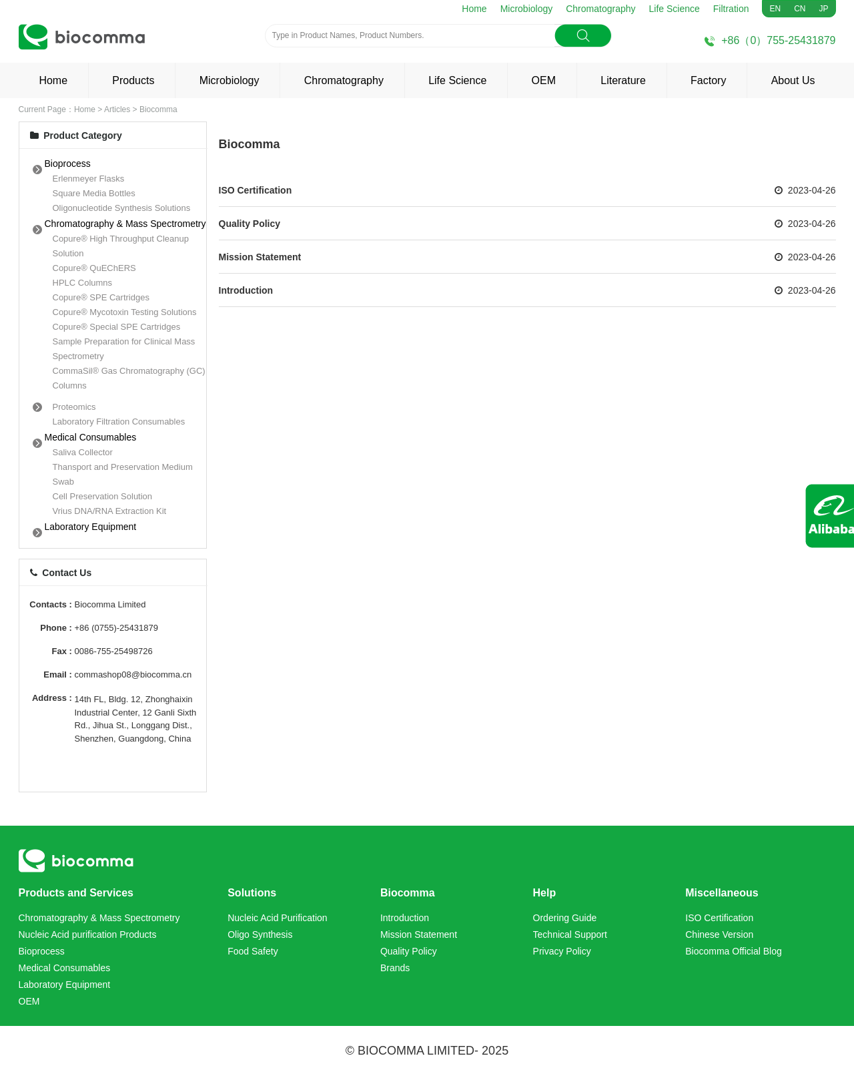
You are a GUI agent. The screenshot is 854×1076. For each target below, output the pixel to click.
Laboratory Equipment (91, 526)
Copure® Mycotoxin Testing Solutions (125, 312)
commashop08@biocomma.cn (133, 674)
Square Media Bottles (94, 193)
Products (133, 80)
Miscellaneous (721, 892)
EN (775, 8)
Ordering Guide (565, 917)
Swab (64, 482)
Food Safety (253, 951)
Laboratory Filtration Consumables (119, 422)
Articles (117, 109)
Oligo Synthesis (260, 934)
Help (544, 892)
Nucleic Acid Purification (277, 917)
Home (474, 8)
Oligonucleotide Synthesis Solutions (122, 208)
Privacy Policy (562, 951)
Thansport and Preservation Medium (123, 467)
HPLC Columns (83, 283)
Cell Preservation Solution (103, 496)
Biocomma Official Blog (733, 951)
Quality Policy (250, 223)
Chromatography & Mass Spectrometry (125, 223)
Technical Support (570, 934)
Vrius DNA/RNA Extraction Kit (110, 511)
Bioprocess (68, 163)
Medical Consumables (91, 437)
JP (823, 8)
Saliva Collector (83, 452)
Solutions (252, 892)
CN (799, 8)
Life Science (674, 8)
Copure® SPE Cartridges (101, 297)
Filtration (731, 8)
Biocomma (158, 109)
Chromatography (600, 8)
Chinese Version (719, 934)
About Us (793, 80)
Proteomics (74, 407)
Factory (708, 80)
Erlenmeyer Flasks (89, 179)
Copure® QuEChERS (94, 268)
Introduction (246, 290)
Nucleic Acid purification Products (88, 934)
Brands (395, 968)
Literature (623, 80)
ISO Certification (255, 190)
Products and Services (76, 892)
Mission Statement (260, 257)
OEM (544, 80)
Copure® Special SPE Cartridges (117, 327)
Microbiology (526, 8)
